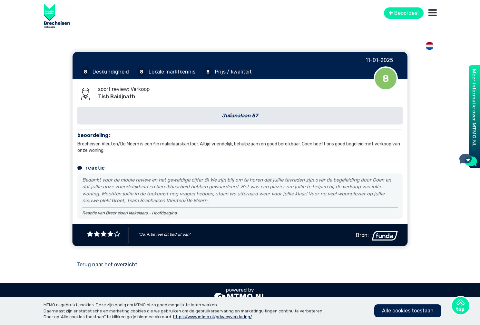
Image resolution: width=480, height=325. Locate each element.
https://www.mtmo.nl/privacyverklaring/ (212, 316)
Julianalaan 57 (240, 116)
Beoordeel (404, 13)
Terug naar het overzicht (107, 264)
